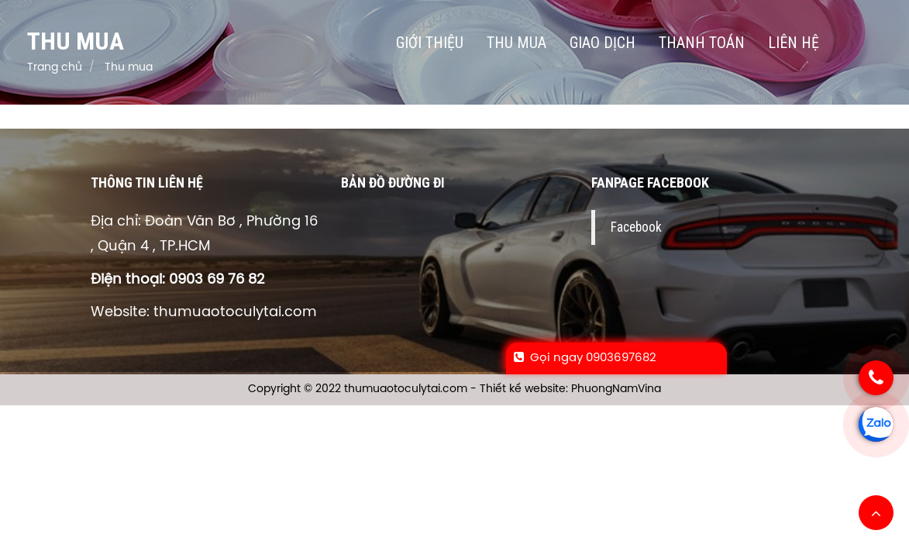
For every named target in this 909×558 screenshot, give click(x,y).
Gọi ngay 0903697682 (585, 358)
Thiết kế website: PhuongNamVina (570, 389)
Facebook (636, 227)
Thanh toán (702, 42)
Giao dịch (602, 42)
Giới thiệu (429, 42)
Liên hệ (793, 42)
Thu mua (516, 42)
